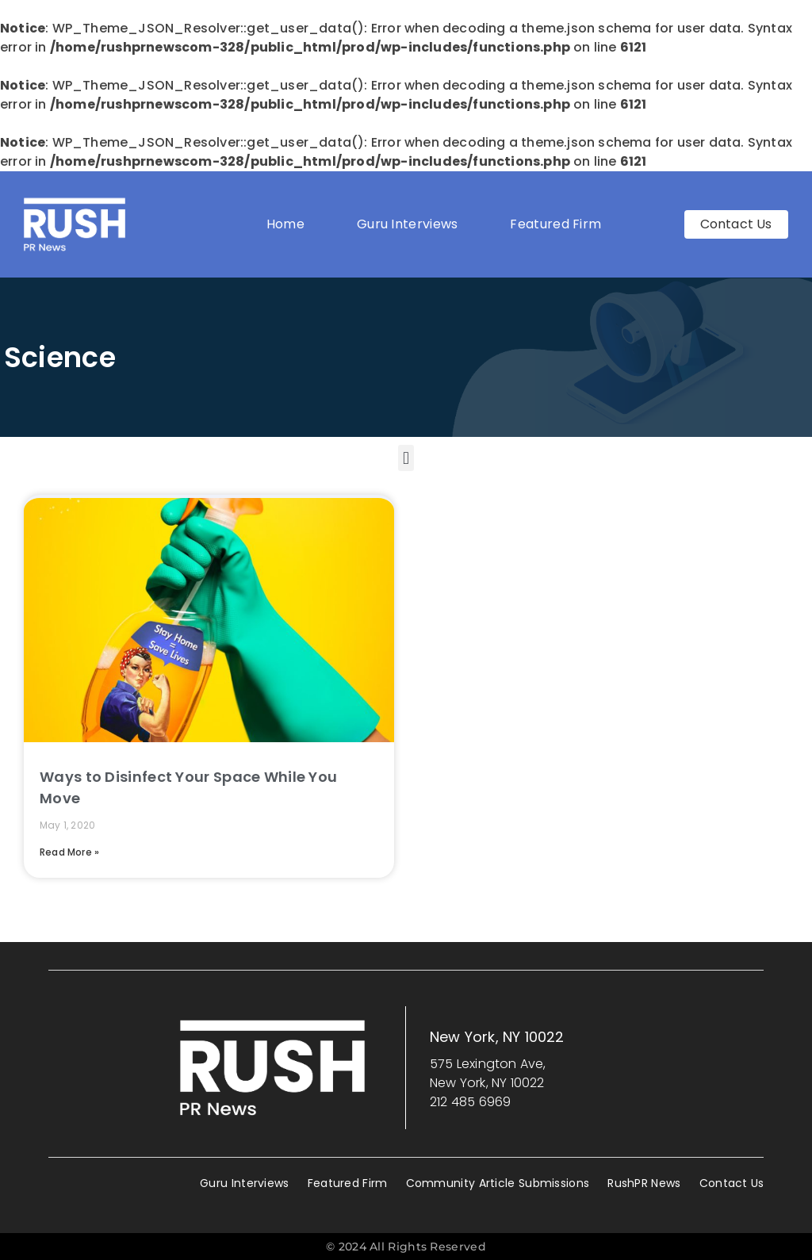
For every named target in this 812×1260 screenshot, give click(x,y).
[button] (405, 458)
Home (285, 224)
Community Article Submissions (498, 1183)
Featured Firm (559, 224)
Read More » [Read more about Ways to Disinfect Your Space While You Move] (69, 852)
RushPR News (643, 1183)
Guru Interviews (407, 224)
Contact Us (731, 1183)
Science (60, 357)
